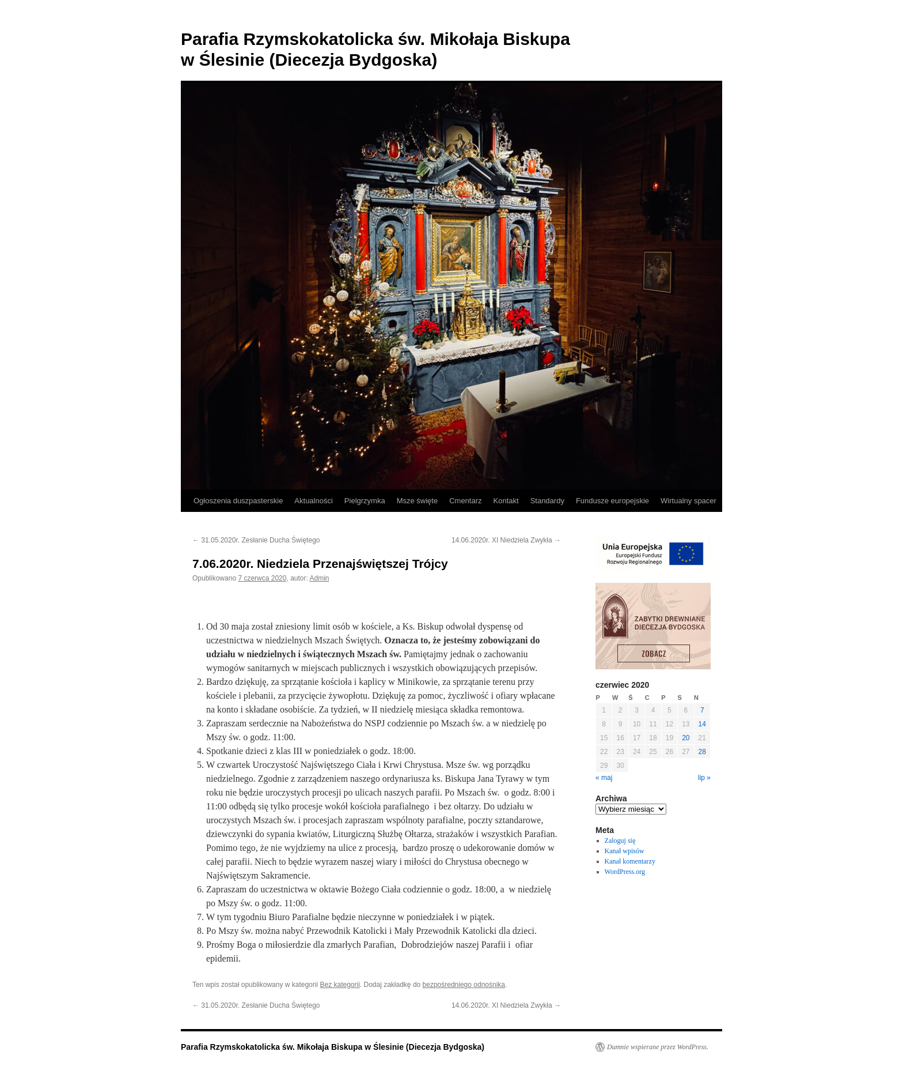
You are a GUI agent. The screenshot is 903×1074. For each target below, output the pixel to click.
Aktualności (313, 500)
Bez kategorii (339, 985)
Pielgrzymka (364, 500)
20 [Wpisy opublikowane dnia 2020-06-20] (685, 738)
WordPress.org (625, 872)
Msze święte (417, 500)
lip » (704, 778)
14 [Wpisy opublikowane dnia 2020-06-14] (702, 724)
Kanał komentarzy (630, 861)
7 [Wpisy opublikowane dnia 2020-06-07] (702, 710)
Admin (319, 578)
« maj (603, 778)
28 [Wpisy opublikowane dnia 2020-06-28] (702, 752)
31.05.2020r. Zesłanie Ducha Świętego (256, 540)
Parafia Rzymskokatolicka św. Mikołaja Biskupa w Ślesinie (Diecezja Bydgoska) (332, 1047)
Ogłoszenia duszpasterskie (238, 500)
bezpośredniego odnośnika (464, 985)
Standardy (547, 500)
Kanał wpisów (624, 851)
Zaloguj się (620, 840)
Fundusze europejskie (612, 500)
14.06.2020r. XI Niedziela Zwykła (506, 540)
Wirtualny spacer (688, 500)
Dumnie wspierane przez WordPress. (657, 1047)
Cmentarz (465, 500)
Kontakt (506, 500)
